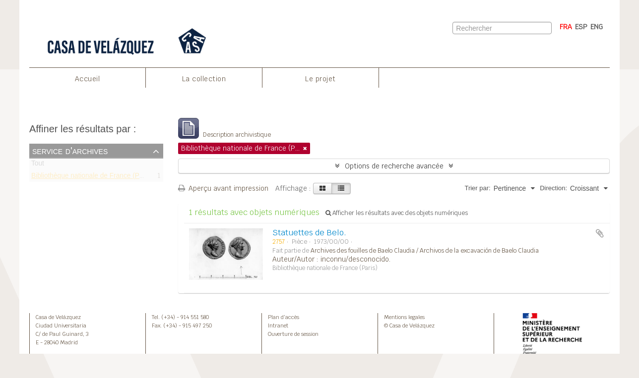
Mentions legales (404, 317)
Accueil (87, 78)
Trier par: (477, 188)
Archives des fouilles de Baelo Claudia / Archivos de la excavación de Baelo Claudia (425, 251)
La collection (204, 78)
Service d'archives (70, 150)
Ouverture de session (293, 333)
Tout (37, 165)
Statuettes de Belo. (309, 232)
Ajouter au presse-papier (600, 233)
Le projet (320, 78)
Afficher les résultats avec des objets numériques (396, 213)
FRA (566, 26)
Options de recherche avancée (394, 166)
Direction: (553, 188)
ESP (581, 26)
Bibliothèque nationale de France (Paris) (92, 177)
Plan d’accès (283, 317)
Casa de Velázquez (58, 317)
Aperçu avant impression (223, 188)
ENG (596, 26)
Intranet (278, 325)
